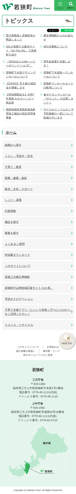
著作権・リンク (51, 351)
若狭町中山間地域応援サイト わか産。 (29, 287)
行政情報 (10, 210)
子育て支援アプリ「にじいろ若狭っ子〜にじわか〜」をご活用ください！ (39, 311)
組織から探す (13, 145)
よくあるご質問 (15, 244)
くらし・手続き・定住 (19, 156)
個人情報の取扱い (25, 351)
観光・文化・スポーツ (19, 189)
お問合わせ (53, 347)
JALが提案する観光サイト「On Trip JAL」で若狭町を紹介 (21, 50)
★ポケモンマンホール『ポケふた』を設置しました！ (58, 98)
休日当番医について (55, 46)
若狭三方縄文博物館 (17, 276)
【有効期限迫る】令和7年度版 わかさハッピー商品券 (20, 98)
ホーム (11, 132)
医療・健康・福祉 (16, 178)
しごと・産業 (13, 199)
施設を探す (12, 221)
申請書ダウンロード (17, 254)
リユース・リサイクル (19, 324)
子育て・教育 (13, 167)
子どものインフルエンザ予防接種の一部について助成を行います (58, 113)
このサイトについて (18, 265)
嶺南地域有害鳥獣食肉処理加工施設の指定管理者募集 (20, 113)
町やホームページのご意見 (38, 355)
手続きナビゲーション (19, 298)
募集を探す (12, 233)
